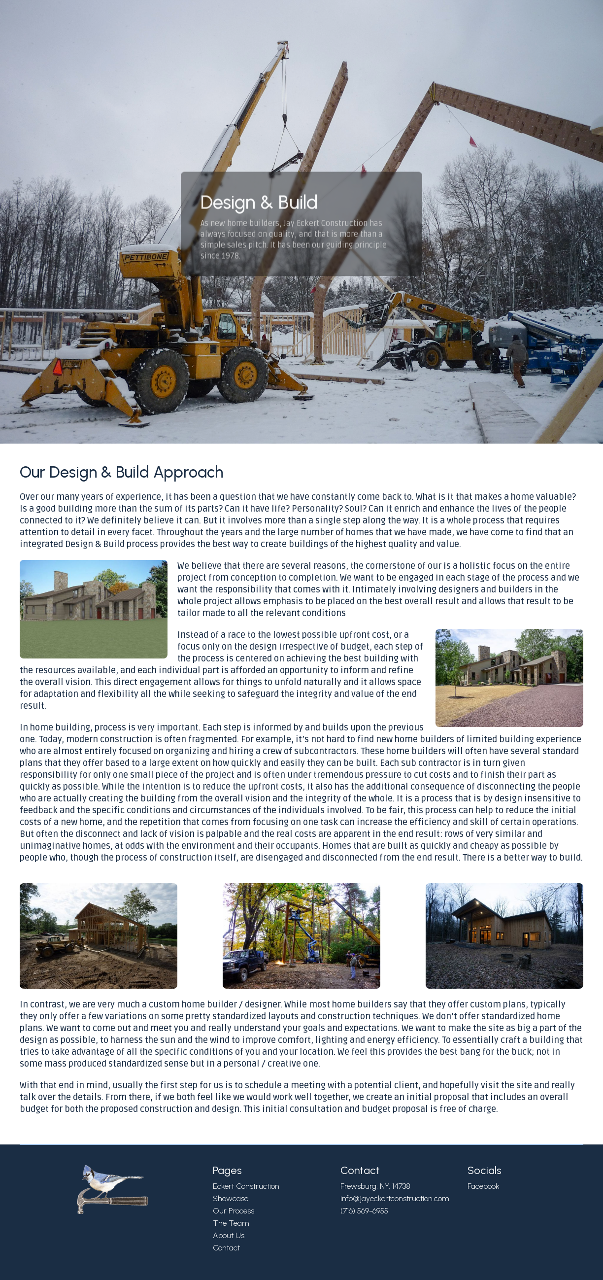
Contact (226, 1247)
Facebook (484, 1186)
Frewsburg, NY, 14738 (375, 1186)
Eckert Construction (246, 1186)
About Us (228, 1235)
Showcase (230, 1198)
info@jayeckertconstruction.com (394, 1198)
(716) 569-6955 (364, 1210)
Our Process (233, 1210)
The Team (231, 1223)
